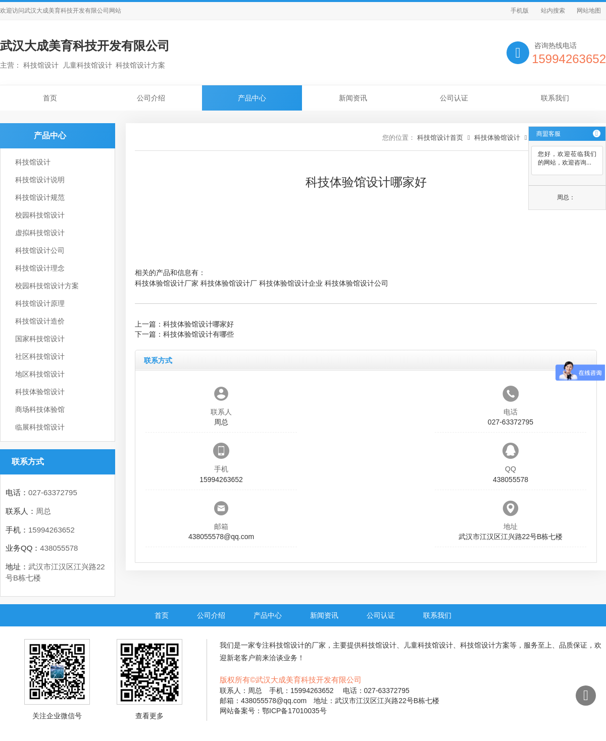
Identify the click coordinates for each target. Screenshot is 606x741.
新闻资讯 (353, 98)
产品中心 (252, 98)
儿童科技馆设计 (428, 645)
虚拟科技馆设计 (40, 233)
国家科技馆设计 (40, 339)
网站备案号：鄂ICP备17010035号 (273, 711)
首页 (50, 98)
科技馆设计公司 (40, 250)
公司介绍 (151, 98)
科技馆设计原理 (40, 303)
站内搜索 (553, 10)
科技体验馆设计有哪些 (198, 334)
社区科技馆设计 (40, 356)
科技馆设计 (32, 162)
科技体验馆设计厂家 (166, 283)
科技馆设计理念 (40, 268)
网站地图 (589, 10)
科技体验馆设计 (40, 392)
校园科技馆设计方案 (47, 286)
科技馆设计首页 (440, 137)
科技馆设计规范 (40, 197)
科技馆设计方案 (485, 645)
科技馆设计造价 (40, 321)
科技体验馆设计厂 (228, 283)
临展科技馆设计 (40, 427)
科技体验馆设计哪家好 (198, 324)
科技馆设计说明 (40, 180)
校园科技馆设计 (40, 215)
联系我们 (555, 98)
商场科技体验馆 (40, 409)
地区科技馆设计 (40, 374)
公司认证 (454, 98)
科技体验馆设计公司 (356, 283)
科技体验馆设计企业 (291, 283)
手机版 (520, 10)
